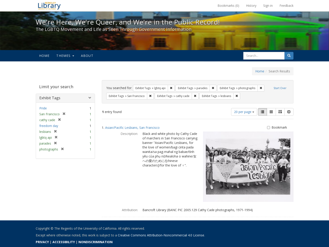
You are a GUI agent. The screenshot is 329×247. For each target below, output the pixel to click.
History (251, 5)
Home (44, 55)
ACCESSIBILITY (63, 242)
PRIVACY (42, 242)
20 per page (244, 112)
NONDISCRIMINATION (95, 242)
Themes (65, 55)
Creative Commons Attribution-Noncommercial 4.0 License (161, 235)
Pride (43, 108)
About (87, 55)
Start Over (280, 88)
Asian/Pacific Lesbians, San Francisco (132, 127)
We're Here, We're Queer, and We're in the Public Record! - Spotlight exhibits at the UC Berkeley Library (49, 5)
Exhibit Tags (49, 97)
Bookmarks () (228, 5)
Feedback (286, 5)
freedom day (48, 126)
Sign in (268, 5)
